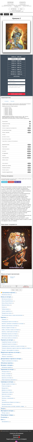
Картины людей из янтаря (8, 327)
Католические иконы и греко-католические (12, 315)
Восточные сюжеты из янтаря (9, 337)
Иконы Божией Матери (7, 301)
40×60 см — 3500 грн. (16, 63)
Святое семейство (6, 311)
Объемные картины (7, 363)
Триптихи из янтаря (6, 354)
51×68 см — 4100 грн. (16, 65)
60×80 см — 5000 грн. (16, 67)
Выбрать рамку (5, 159)
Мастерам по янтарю (7, 410)
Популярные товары (7, 415)
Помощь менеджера (7, 176)
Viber (21, 8)
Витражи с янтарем (6, 365)
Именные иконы (6, 305)
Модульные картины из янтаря (10, 352)
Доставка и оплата (6, 136)
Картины (3, 317)
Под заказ (12, 101)
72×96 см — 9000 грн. (16, 69)
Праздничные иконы (7, 313)
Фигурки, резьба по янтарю (8, 384)
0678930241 (4, 181)
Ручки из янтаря (6, 386)
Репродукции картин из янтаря (9, 321)
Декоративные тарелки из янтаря (11, 358)
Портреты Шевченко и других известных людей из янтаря (16, 348)
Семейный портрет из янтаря (9, 344)
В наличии (6, 101)
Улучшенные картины (8, 292)
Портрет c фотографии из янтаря (10, 350)
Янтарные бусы (5, 371)
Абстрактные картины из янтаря (9, 335)
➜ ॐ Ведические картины (23, 431)
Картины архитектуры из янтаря (9, 325)
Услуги (3, 408)
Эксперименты (5, 421)
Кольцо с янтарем (6, 373)
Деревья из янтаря (6, 390)
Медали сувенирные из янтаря (9, 360)
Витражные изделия (7, 367)
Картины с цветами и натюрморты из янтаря (12, 323)
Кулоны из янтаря (6, 375)
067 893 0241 (13, 8)
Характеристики (6, 97)
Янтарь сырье (5, 412)
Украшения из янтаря (7, 369)
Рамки (13, 289)
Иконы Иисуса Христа (7, 303)
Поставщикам (16, 435)
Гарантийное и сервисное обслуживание (10, 141)
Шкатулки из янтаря (6, 394)
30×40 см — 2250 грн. (16, 58)
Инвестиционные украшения (9, 379)
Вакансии (16, 437)
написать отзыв (26, 286)
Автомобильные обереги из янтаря (10, 402)
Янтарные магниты (6, 404)
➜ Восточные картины (14, 431)
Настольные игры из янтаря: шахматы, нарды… (13, 406)
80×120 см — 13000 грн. (16, 71)
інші (19, 181)
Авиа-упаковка (16, 163)
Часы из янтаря (5, 396)
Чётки (3, 400)
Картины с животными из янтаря (9, 331)
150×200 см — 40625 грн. (16, 74)
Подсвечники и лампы (7, 392)
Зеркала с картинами (7, 356)
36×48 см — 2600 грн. (16, 61)
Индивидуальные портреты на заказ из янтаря (13, 346)
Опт (20, 289)
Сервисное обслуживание (16, 433)
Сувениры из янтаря (7, 382)
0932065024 (11, 181)
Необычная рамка (16, 149)
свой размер (16, 76)
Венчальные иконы (6, 299)
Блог (2, 419)
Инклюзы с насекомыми (7, 398)
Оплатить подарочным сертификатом (16, 128)
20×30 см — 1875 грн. (16, 56)
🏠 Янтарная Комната (5, 431)
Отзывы (4, 134)
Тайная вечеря (5, 309)
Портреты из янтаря (7, 340)
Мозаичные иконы (6, 294)
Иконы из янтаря (6, 297)
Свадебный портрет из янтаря (9, 342)
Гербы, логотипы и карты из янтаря (10, 329)
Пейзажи (4, 319)
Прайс (17, 289)
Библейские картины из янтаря (9, 333)
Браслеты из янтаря (6, 377)
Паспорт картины (16, 170)
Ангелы (3, 307)
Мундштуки (4, 388)
